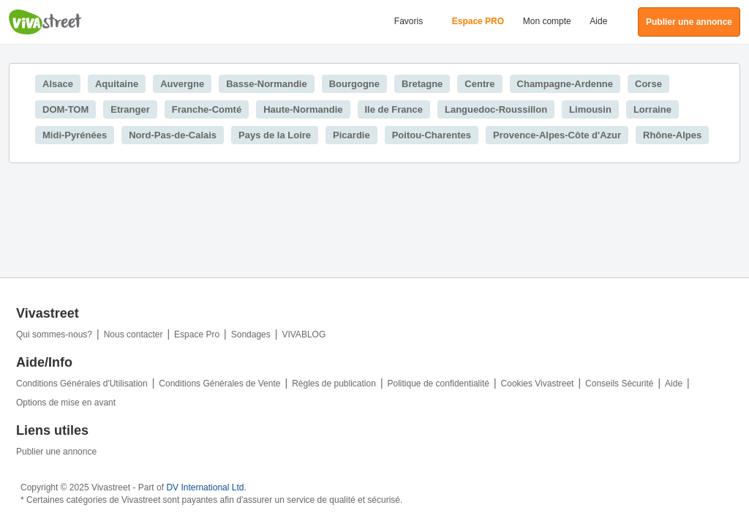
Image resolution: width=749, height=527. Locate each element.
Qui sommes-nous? (54, 334)
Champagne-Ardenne (565, 83)
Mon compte (547, 21)
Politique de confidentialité (438, 383)
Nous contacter (133, 334)
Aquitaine (116, 83)
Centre (479, 83)
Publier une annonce (56, 451)
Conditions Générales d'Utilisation (82, 383)
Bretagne (422, 83)
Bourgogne (354, 83)
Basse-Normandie (266, 83)
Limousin (590, 109)
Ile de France (394, 109)
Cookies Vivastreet (537, 383)
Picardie (351, 135)
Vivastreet (45, 22)
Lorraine (652, 109)
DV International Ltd (205, 487)
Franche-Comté (206, 109)
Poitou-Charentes (431, 135)
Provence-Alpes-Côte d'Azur (557, 135)
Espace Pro (196, 334)
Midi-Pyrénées (74, 135)
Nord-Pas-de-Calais (173, 135)
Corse (648, 83)
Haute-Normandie (302, 109)
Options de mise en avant (66, 402)
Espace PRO (478, 21)
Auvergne (182, 83)
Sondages (251, 334)
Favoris (408, 21)
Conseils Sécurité (619, 383)
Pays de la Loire (274, 135)
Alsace (57, 83)
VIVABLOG (303, 334)
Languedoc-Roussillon (496, 109)
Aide (598, 21)
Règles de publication (334, 383)
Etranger (129, 109)
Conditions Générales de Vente (219, 383)
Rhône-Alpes (672, 135)
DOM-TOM (65, 109)
